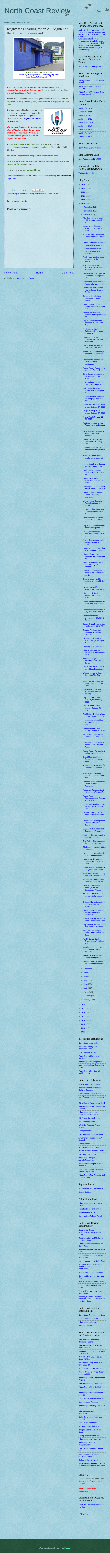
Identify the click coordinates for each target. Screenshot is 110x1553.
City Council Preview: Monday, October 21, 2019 (92, 700)
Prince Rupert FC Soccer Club (90, 1439)
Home (39, 272)
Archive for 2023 (85, 112)
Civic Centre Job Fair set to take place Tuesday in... (94, 346)
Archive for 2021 (85, 119)
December (87, 207)
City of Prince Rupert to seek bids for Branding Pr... (93, 323)
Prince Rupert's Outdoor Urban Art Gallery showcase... (92, 495)
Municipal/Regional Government (91, 1188)
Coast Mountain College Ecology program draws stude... (93, 759)
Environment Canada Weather (90, 1134)
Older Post (68, 272)
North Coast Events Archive (89, 148)
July (85, 976)
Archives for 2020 (85, 122)
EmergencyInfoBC (85, 1131)
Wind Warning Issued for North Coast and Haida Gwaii (93, 683)
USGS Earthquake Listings (89, 1147)
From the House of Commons (90, 1209)
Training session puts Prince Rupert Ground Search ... (93, 267)
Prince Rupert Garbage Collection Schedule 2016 (88, 1113)
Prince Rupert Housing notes (90, 1062)
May (85, 984)
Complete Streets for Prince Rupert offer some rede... (94, 283)
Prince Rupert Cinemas (87, 1322)
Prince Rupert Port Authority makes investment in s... (94, 752)
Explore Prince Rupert (87, 1052)
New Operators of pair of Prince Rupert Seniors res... (93, 519)
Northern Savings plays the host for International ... (94, 836)
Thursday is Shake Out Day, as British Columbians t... (94, 875)
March (86, 992)
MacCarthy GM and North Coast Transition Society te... (94, 237)
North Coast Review (37, 11)
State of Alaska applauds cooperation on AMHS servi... (93, 861)
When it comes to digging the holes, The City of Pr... (93, 675)
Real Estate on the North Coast (91, 1282)
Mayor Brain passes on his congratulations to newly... (93, 542)
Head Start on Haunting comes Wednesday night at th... (94, 306)
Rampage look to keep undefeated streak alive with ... (93, 776)
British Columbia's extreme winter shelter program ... (94, 244)
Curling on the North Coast (89, 1436)
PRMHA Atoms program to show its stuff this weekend (93, 433)
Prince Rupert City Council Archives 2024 (89, 1072)
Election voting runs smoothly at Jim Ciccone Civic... (94, 661)
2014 (83, 1020)
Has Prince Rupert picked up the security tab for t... (94, 854)
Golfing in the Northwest (88, 1460)
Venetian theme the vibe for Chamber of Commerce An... (94, 767)
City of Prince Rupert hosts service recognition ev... (94, 527)
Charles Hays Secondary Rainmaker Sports (88, 1341)
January (86, 1000)
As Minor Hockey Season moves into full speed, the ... (94, 896)
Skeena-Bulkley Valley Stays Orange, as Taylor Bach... (93, 640)
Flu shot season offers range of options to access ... (92, 251)
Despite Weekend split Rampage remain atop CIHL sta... (93, 632)
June (85, 980)
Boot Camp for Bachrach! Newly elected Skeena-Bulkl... (93, 290)
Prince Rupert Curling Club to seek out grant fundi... (94, 549)
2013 (83, 1024)
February (87, 996)
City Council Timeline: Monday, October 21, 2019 (92, 595)
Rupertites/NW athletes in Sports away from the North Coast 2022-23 (91, 1465)
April (85, 988)
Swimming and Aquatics (88, 1402)
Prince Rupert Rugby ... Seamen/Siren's (87, 1444)
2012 (83, 1028)
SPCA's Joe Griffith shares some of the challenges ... (94, 588)
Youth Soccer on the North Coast (91, 1398)
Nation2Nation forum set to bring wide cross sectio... (94, 868)
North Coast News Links (88, 1043)
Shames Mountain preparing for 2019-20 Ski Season (94, 618)
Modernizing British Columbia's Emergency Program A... (93, 331)
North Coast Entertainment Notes (91, 1315)
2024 (83, 184)
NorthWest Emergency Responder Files (87, 1048)
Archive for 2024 (85, 108)
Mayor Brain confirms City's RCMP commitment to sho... (94, 806)
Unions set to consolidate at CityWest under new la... (94, 611)
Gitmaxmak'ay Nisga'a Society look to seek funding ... (92, 691)
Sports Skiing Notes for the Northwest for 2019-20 (94, 625)
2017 (83, 1009)
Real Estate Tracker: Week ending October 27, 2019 (94, 406)
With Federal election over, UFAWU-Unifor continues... (94, 362)
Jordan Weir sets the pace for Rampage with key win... (93, 399)
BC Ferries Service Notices (89, 1118)
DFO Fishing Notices (86, 1122)
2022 (83, 192)
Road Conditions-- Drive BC (89, 1084)
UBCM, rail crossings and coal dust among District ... (93, 534)
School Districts (84, 1192)
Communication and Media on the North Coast (90, 1239)
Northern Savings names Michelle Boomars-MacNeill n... (93, 912)
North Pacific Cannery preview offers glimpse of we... (94, 472)
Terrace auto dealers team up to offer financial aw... (93, 881)
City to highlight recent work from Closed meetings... (94, 668)
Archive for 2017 (85, 133)
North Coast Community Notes (90, 1272)
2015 (83, 1016)
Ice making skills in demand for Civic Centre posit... (94, 465)
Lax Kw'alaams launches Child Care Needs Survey (94, 383)
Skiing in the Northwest (87, 1423)
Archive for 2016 (85, 137)
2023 (83, 188)
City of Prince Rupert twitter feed (91, 1103)
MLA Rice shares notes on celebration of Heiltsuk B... (93, 511)
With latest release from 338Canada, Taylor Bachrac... (92, 949)
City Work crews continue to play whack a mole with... (94, 926)
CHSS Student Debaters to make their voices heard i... (94, 604)
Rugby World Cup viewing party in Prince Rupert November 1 (38, 194)
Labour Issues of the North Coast (91, 1261)
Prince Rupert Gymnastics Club (91, 1383)
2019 (83, 204)
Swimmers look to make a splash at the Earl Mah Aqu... (93, 745)
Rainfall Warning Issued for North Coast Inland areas (94, 920)
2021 (83, 196)
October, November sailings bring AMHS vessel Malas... (94, 904)
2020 (83, 200)
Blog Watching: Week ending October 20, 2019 (94, 729)
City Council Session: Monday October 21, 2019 (92, 708)
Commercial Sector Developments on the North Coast (89, 1232)
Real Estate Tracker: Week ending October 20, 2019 (94, 715)
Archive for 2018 (85, 130)
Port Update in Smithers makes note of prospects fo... (94, 390)
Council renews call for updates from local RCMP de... (94, 581)
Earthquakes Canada (87, 1144)
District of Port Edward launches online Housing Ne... (94, 556)
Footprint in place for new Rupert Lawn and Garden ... (94, 425)
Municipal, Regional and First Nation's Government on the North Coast (90, 1267)
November (87, 211)
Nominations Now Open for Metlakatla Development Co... (94, 276)
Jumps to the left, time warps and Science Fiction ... (92, 298)
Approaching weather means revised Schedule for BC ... (94, 652)
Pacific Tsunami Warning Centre (91, 1151)
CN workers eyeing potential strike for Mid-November (93, 339)
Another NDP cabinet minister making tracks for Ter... (94, 315)
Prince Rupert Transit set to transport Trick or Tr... (94, 369)
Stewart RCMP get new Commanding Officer (92, 956)
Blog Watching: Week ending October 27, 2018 (94, 412)
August (86, 972)
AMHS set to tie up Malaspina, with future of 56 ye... (94, 480)
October (86, 215)
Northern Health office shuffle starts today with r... (93, 458)
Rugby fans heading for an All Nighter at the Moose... (93, 259)
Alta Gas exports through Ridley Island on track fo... (93, 220)
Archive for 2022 (85, 115)
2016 (83, 1012)
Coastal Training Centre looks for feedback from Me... (93, 815)
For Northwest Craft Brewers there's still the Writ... (93, 941)
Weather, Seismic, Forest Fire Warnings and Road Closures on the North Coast (91, 1299)
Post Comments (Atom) (24, 278)
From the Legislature (86, 1212)
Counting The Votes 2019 (93, 647)
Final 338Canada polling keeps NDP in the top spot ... (93, 722)
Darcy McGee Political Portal (90, 1216)
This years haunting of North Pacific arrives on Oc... (93, 933)
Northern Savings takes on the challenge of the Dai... (94, 962)
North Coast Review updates (90, 67)
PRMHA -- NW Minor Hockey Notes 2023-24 (90, 1358)
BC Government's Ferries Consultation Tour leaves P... (94, 737)
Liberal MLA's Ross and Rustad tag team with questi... (92, 503)
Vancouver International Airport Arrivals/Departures (90, 1170)
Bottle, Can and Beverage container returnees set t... (93, 354)
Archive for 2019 (85, 126)
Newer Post (10, 272)
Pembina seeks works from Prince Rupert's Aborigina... (94, 784)
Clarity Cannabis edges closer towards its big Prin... (92, 441)
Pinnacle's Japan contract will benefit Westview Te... (94, 791)
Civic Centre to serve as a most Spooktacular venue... (93, 376)
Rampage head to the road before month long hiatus (94, 488)
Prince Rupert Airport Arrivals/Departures (86, 1159)
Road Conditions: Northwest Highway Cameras (89, 1089)
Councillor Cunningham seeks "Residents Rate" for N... (93, 573)
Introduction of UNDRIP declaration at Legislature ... (94, 450)
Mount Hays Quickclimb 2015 (90, 1368)
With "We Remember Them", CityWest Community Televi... (92, 888)
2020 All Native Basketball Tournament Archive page (94, 830)
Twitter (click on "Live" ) (87, 173)
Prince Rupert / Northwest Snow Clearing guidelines (91, 93)
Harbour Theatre (85, 1326)
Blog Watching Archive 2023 (89, 159)
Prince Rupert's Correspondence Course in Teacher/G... (94, 798)
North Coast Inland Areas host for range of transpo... (93, 565)
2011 (83, 1032)
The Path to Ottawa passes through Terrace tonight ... (94, 842)
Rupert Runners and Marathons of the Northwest (91, 1455)
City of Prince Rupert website (90, 1094)
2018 (83, 1005)
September (88, 969)
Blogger (67, 1548)
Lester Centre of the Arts (88, 1319)
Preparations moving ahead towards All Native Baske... (94, 823)
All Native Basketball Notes (89, 1426)
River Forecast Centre (87, 1154)
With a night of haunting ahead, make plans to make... (92, 228)
